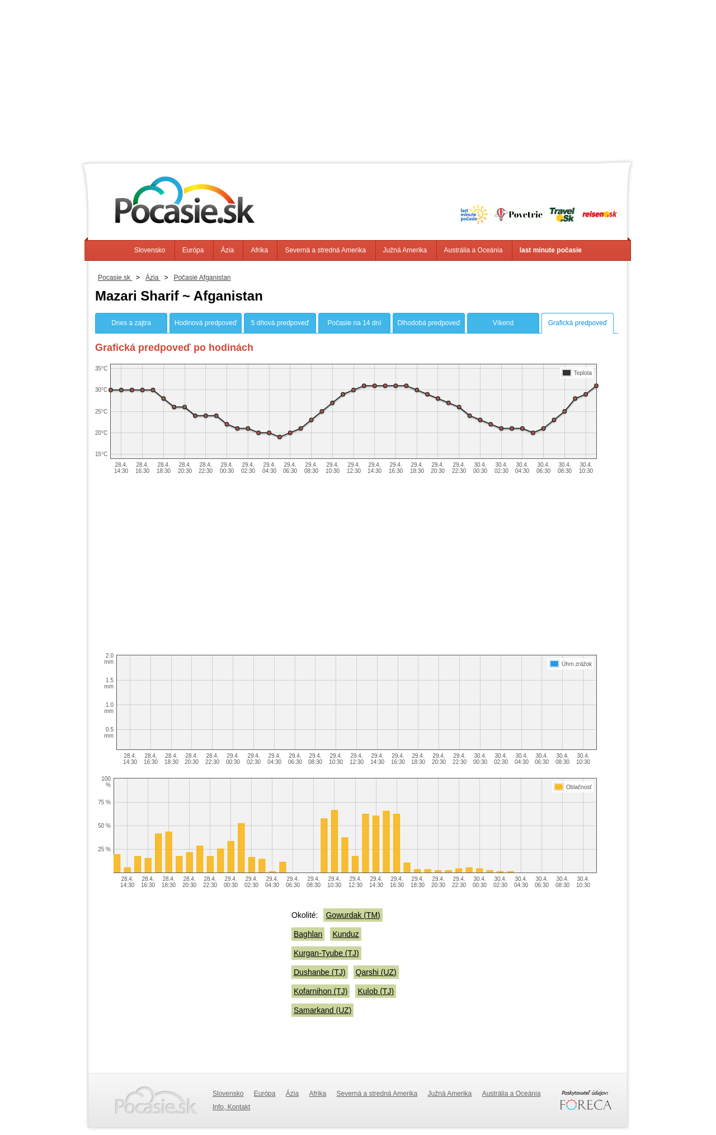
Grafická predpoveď (577, 323)
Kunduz (345, 934)
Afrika (259, 250)
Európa (193, 250)
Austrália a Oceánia (473, 250)
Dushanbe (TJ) (320, 972)
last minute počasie (551, 250)
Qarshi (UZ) (376, 972)
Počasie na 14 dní (354, 323)
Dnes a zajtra (131, 323)
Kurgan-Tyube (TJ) (326, 953)
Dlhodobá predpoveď (428, 323)
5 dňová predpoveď (280, 323)
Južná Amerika (405, 250)
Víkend (503, 323)
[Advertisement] (358, 78)
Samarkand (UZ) (322, 1010)
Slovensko (149, 250)
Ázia (227, 250)
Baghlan (308, 934)
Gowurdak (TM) (353, 915)
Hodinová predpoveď (206, 323)
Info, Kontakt (231, 1107)
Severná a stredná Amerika (325, 250)
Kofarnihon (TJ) (320, 991)
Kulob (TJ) (375, 991)
